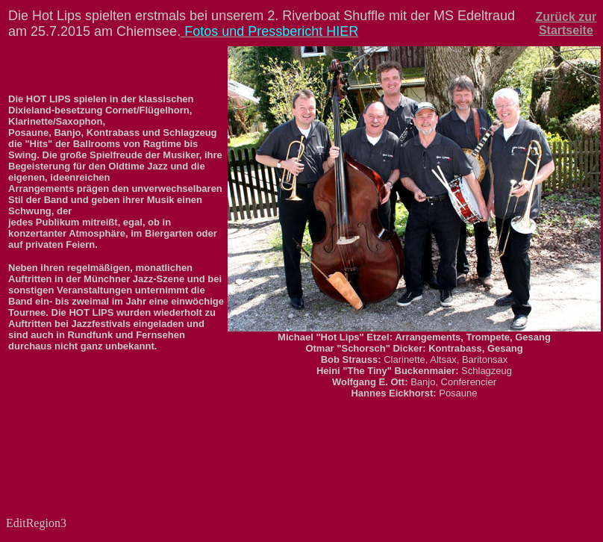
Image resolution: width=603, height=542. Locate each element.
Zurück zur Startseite (565, 23)
